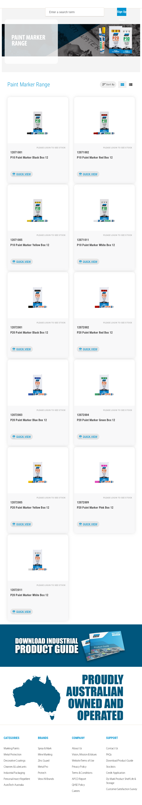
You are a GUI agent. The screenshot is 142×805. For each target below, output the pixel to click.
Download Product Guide (119, 760)
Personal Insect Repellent (17, 779)
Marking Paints (11, 748)
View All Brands (46, 779)
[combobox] (74, 12)
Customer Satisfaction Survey (121, 789)
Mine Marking (45, 754)
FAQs (109, 754)
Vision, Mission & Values (84, 754)
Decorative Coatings (14, 760)
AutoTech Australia (14, 785)
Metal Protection (12, 754)
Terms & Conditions (82, 773)
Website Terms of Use (83, 760)
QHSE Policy (78, 785)
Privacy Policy (79, 767)
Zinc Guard (44, 760)
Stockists (111, 767)
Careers (76, 791)
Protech (42, 773)
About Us (77, 748)
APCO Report (79, 779)
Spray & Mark (44, 748)
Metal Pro (43, 767)
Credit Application (115, 773)
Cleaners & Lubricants (15, 767)
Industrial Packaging (14, 773)
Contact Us (112, 748)
